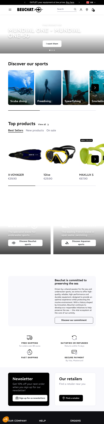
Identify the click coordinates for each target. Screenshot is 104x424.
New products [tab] (35, 130)
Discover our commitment (74, 320)
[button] (5, 419)
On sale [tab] (51, 130)
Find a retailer (70, 398)
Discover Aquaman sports (77, 243)
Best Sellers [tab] (15, 130)
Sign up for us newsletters (30, 398)
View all (43, 124)
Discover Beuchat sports (24, 243)
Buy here (70, 2)
